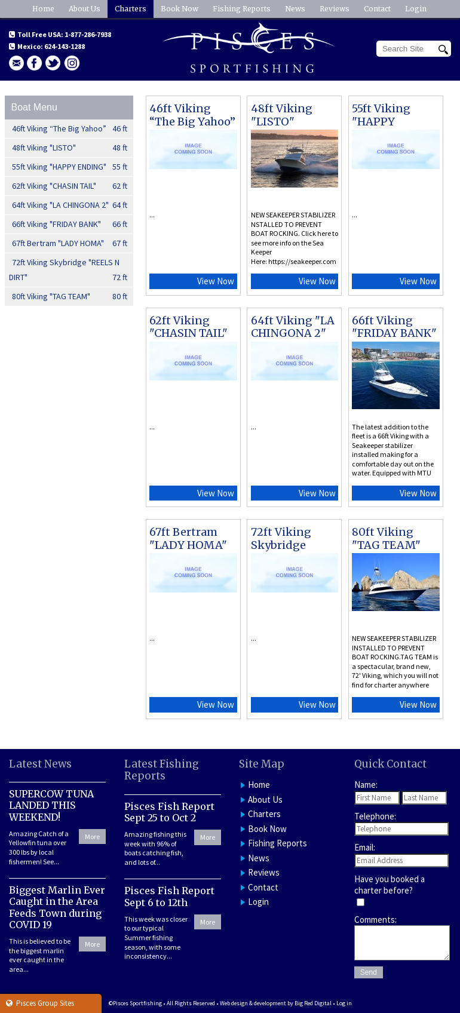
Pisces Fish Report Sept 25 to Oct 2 (169, 812)
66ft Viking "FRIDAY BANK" (70, 224)
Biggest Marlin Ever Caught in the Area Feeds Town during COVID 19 (57, 907)
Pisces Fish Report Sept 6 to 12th (169, 896)
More (92, 836)
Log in (344, 1003)
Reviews (334, 8)
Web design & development (253, 1003)
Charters (130, 8)
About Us (84, 8)
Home (43, 8)
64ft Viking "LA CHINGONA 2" (70, 205)
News (295, 8)
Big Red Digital (313, 1003)
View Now (215, 281)
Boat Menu (34, 107)
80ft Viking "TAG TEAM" (70, 296)
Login (416, 8)
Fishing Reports (242, 8)
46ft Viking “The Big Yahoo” (70, 128)
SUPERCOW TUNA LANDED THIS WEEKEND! (51, 805)
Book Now (179, 8)
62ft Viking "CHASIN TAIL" (70, 186)
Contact (377, 8)
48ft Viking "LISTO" (70, 147)
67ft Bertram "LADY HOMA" (70, 243)
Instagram (71, 63)
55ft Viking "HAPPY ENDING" (70, 166)
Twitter (53, 63)
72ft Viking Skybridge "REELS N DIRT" (68, 271)
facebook (34, 63)
